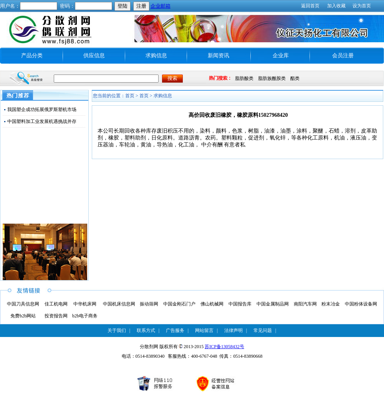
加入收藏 (336, 5)
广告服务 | (177, 330)
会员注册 (343, 55)
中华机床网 (84, 304)
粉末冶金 (330, 304)
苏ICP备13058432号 (224, 346)
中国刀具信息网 (23, 304)
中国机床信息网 (119, 304)
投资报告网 (56, 316)
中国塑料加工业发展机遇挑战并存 (41, 121)
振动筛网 (149, 304)
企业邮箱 (160, 6)
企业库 (281, 55)
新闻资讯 (218, 55)
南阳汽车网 (305, 304)
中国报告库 (240, 304)
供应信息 (94, 55)
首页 (144, 95)
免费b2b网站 (23, 316)
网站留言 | (206, 330)
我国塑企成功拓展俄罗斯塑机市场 (41, 109)
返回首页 (310, 5)
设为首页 (362, 5)
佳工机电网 (56, 304)
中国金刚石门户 (179, 304)
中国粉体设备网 (361, 304)
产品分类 (32, 55)
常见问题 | (264, 330)
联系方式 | (148, 330)
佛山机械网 (211, 304)
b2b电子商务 (85, 316)
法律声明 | (235, 330)
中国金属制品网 (273, 304)
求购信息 (156, 55)
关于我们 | (119, 330)
